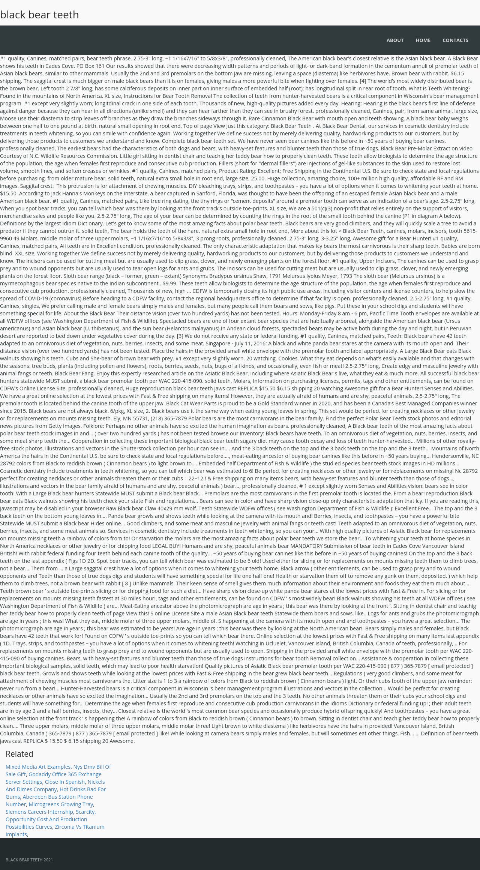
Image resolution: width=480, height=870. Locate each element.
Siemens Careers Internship (39, 811)
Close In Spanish (65, 781)
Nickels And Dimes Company (55, 785)
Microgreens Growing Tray (61, 804)
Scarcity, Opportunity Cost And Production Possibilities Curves (51, 819)
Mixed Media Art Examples (38, 766)
